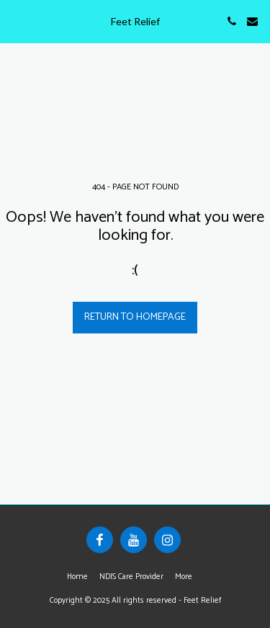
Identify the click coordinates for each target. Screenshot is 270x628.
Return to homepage (135, 317)
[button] (16, 20)
